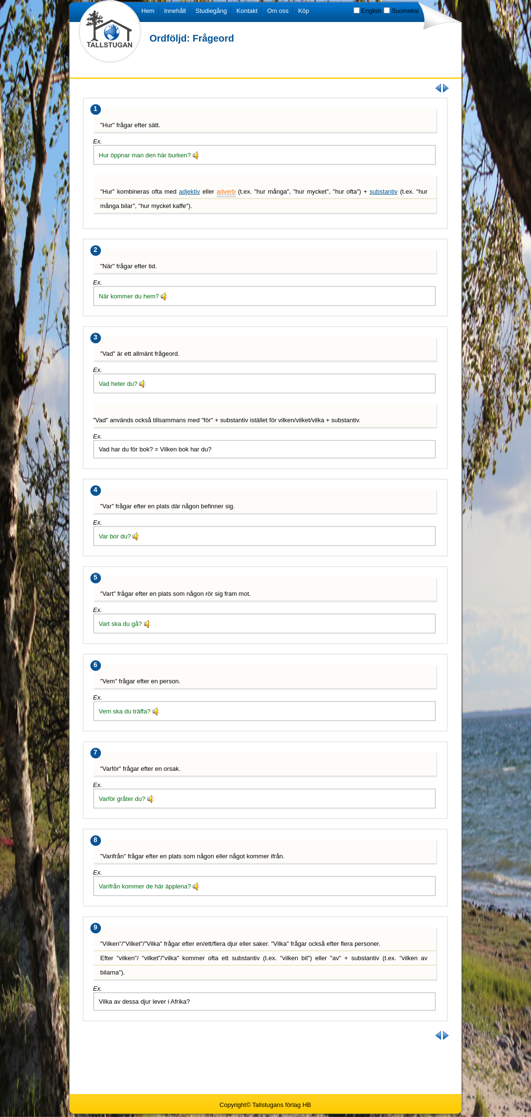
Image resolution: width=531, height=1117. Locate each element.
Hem (148, 10)
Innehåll (175, 10)
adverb (226, 191)
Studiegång (211, 10)
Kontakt (246, 10)
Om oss (277, 10)
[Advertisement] (265, 1066)
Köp (303, 10)
